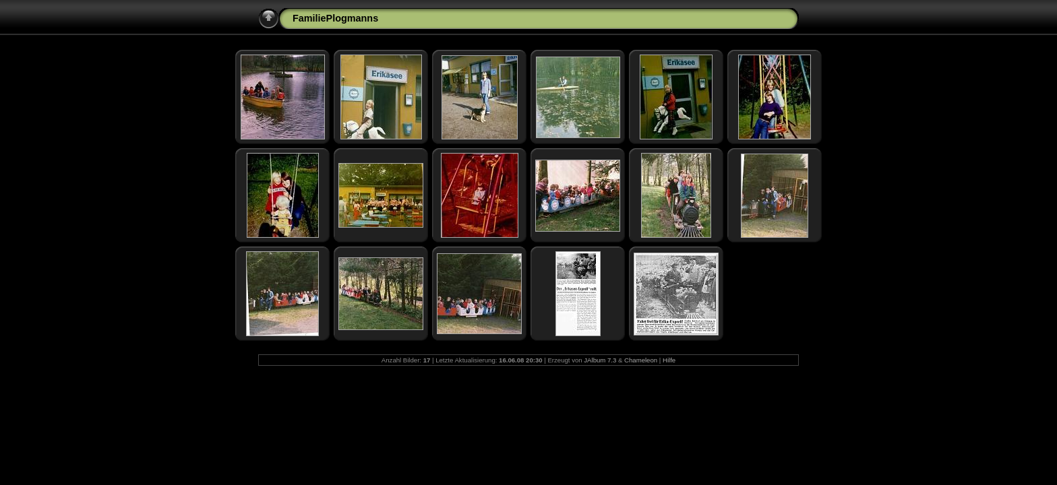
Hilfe (669, 360)
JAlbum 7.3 (600, 360)
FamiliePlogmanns (335, 18)
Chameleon (640, 360)
